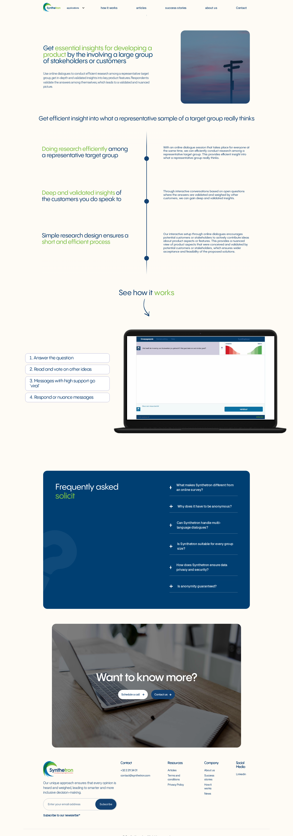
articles (141, 8)
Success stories (209, 777)
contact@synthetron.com (135, 775)
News (207, 793)
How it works (208, 786)
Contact (241, 8)
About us (209, 770)
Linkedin (241, 774)
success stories (175, 8)
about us (211, 8)
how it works (109, 8)
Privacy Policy (176, 784)
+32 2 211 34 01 (129, 770)
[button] (76, 8)
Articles (172, 770)
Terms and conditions (174, 777)
